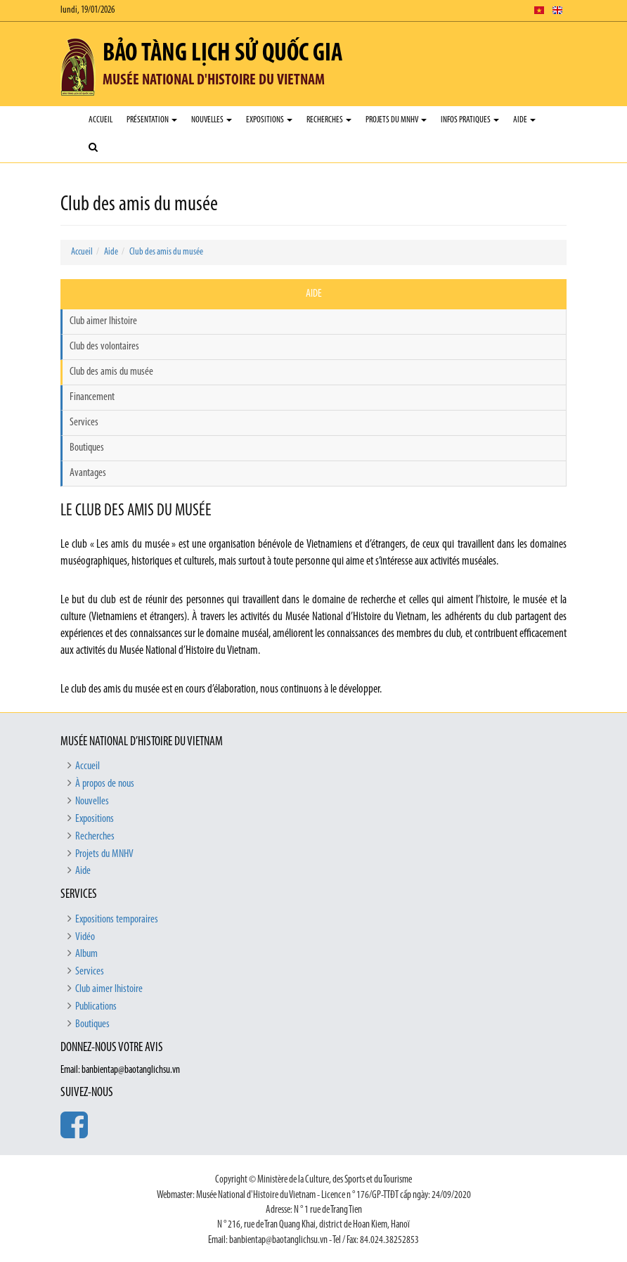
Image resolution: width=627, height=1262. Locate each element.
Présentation (152, 119)
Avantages (88, 473)
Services (84, 422)
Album (86, 954)
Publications (96, 1006)
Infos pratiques (470, 119)
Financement (92, 397)
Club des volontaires (104, 346)
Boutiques (87, 447)
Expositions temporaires (116, 919)
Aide (524, 119)
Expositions (269, 119)
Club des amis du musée (166, 252)
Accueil (100, 119)
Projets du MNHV (396, 119)
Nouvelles (211, 119)
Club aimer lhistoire (103, 321)
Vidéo (85, 937)
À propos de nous (104, 784)
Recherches (328, 119)
